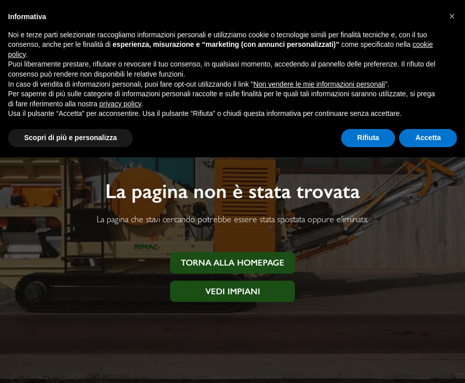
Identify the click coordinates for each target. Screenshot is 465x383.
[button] (452, 16)
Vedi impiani (232, 291)
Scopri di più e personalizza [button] (70, 138)
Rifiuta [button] (368, 138)
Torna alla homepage (232, 263)
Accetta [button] (428, 138)
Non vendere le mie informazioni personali (318, 84)
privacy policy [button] (120, 104)
